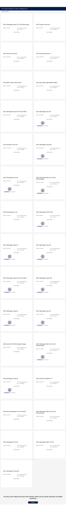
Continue (33, 502)
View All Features (16, 32)
